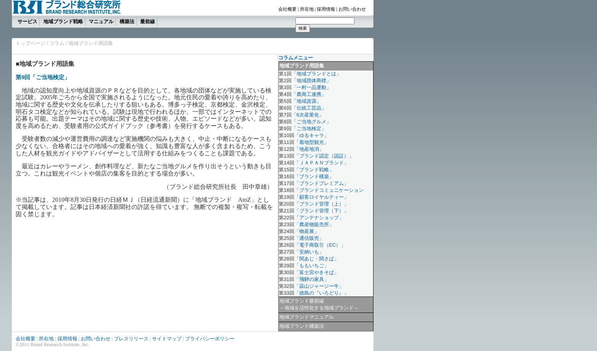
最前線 (147, 21)
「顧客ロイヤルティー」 (321, 197)
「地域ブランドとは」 (316, 74)
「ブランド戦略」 (314, 169)
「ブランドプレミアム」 (321, 183)
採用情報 (326, 9)
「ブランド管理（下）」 (321, 211)
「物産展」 (306, 231)
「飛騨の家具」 (311, 279)
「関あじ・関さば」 (316, 259)
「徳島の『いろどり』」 (321, 293)
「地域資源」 (306, 101)
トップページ (30, 43)
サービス (27, 21)
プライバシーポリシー (210, 338)
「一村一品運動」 (311, 87)
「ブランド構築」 (314, 176)
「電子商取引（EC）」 (320, 245)
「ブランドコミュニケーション (329, 190)
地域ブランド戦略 (63, 21)
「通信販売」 (309, 238)
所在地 (307, 9)
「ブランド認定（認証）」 (324, 156)
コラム (56, 43)
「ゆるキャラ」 (311, 135)
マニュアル (101, 21)
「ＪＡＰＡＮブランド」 (321, 163)
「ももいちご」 (311, 265)
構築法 (127, 21)
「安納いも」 (309, 252)
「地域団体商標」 (311, 80)
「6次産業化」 (308, 115)
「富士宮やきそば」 (316, 272)
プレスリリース (131, 338)
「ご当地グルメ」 (311, 121)
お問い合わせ (352, 9)
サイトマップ (167, 338)
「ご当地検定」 (309, 128)
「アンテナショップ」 (319, 217)
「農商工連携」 (309, 94)
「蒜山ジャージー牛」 (319, 286)
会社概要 (287, 9)
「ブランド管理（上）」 (321, 204)
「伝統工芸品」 (309, 108)
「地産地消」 (309, 149)
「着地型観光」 (311, 142)
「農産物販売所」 (314, 224)
